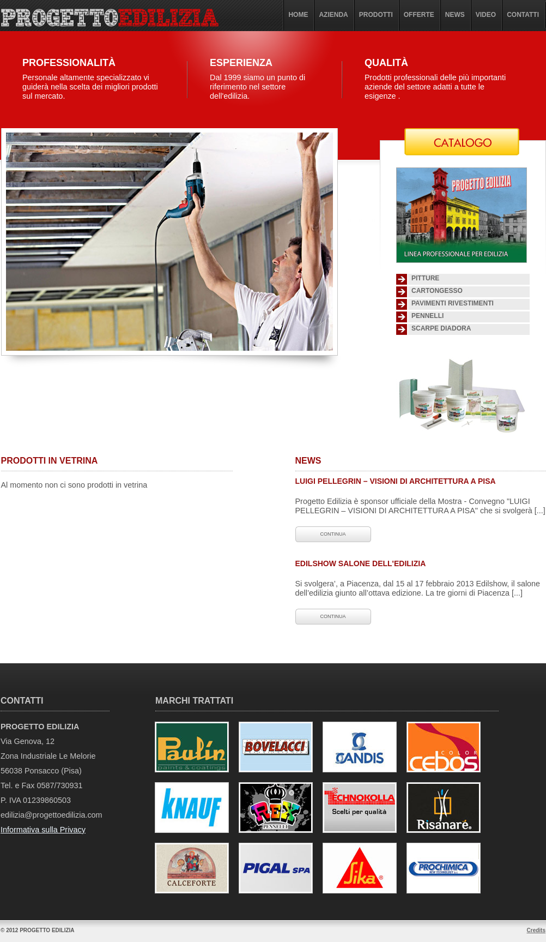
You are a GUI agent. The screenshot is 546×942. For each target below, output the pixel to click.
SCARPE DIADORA (441, 328)
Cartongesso (437, 291)
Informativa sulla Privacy (43, 829)
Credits (536, 930)
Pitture (425, 278)
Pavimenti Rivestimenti (452, 303)
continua (333, 534)
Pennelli (427, 316)
